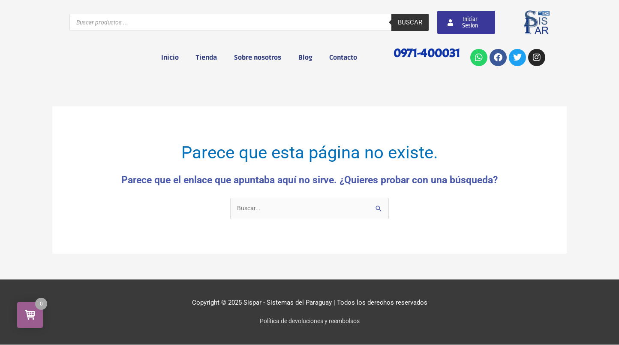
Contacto (343, 57)
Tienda (206, 57)
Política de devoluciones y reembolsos (309, 321)
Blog (305, 57)
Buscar (410, 22)
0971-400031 (424, 52)
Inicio (170, 57)
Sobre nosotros (257, 57)
